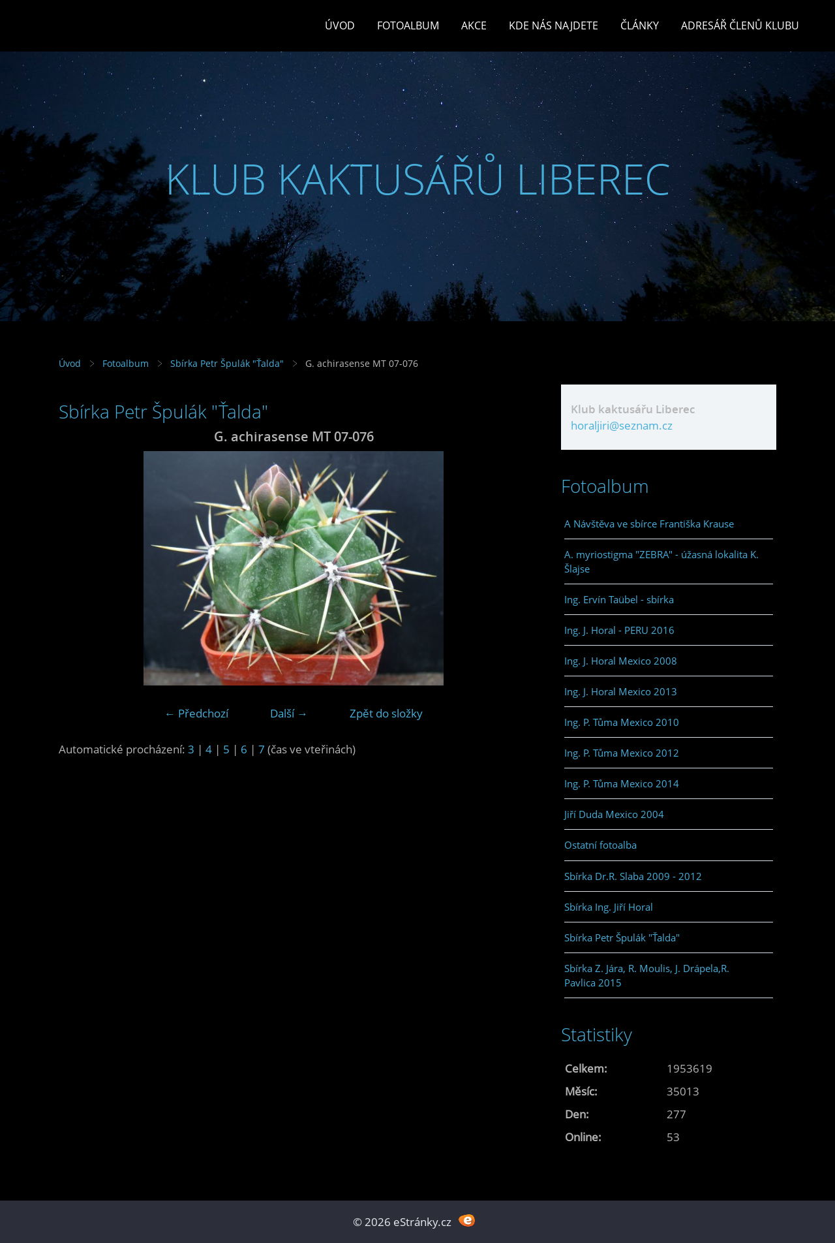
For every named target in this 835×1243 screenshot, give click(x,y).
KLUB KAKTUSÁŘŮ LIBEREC (418, 178)
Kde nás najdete (553, 25)
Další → (289, 713)
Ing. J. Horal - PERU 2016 (619, 630)
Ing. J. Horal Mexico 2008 (620, 660)
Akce (474, 25)
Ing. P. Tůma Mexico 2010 (621, 722)
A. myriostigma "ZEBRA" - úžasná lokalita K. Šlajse (661, 561)
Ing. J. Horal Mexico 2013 (620, 691)
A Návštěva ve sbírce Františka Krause (649, 523)
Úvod (340, 25)
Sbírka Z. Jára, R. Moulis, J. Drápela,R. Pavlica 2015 (646, 975)
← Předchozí (196, 713)
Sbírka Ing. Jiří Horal (608, 906)
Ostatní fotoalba (600, 844)
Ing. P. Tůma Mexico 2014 (621, 783)
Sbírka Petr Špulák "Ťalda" (227, 363)
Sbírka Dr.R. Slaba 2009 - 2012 (633, 876)
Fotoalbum (408, 25)
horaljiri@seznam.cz (622, 425)
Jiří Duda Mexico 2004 (614, 814)
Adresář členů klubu (740, 25)
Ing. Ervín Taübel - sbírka (619, 599)
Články (639, 25)
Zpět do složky (386, 713)
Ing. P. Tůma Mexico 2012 (621, 752)
